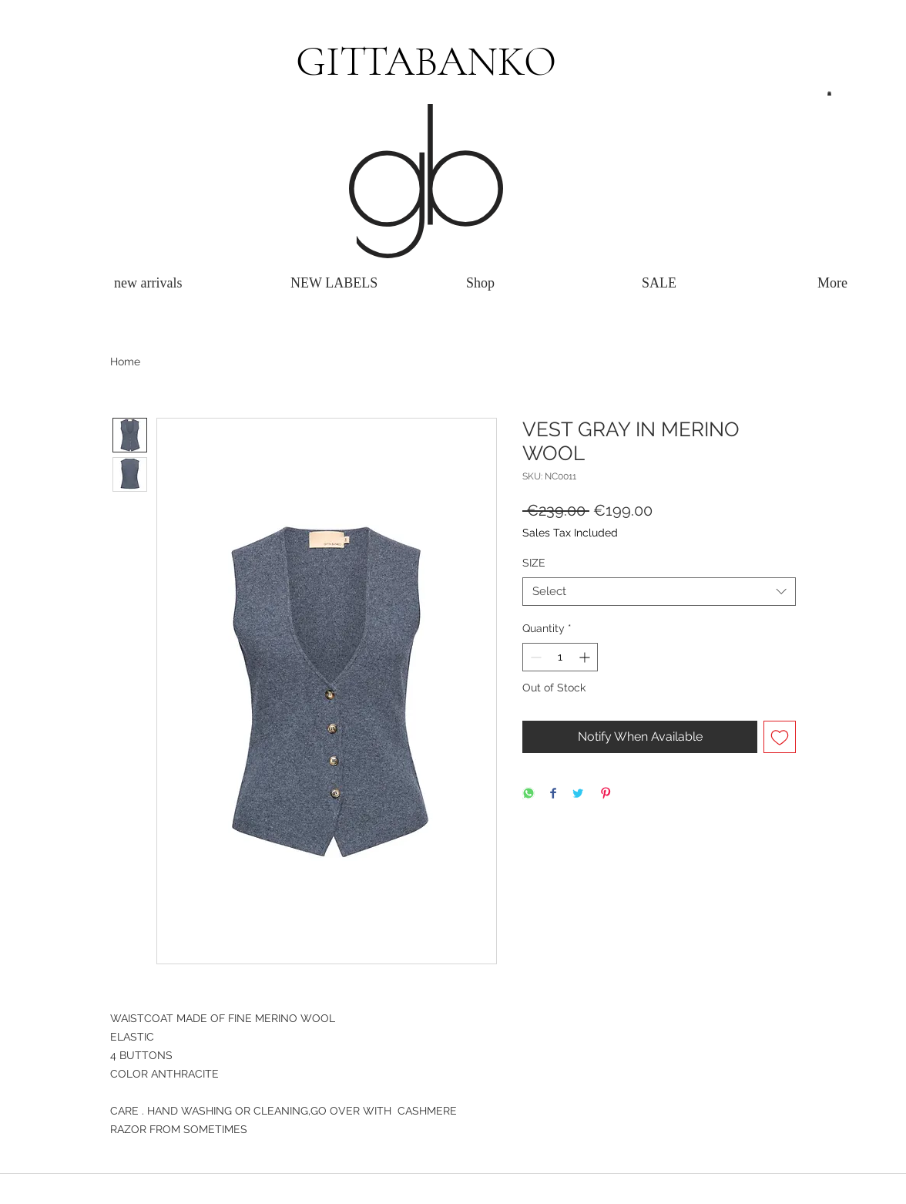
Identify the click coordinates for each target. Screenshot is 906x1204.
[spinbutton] (560, 657)
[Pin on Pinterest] (605, 794)
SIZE (533, 563)
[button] (829, 93)
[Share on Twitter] (578, 794)
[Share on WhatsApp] (528, 794)
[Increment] (586, 657)
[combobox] (659, 592)
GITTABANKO (426, 61)
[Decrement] (534, 657)
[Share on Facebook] (553, 794)
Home (125, 361)
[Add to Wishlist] (779, 737)
